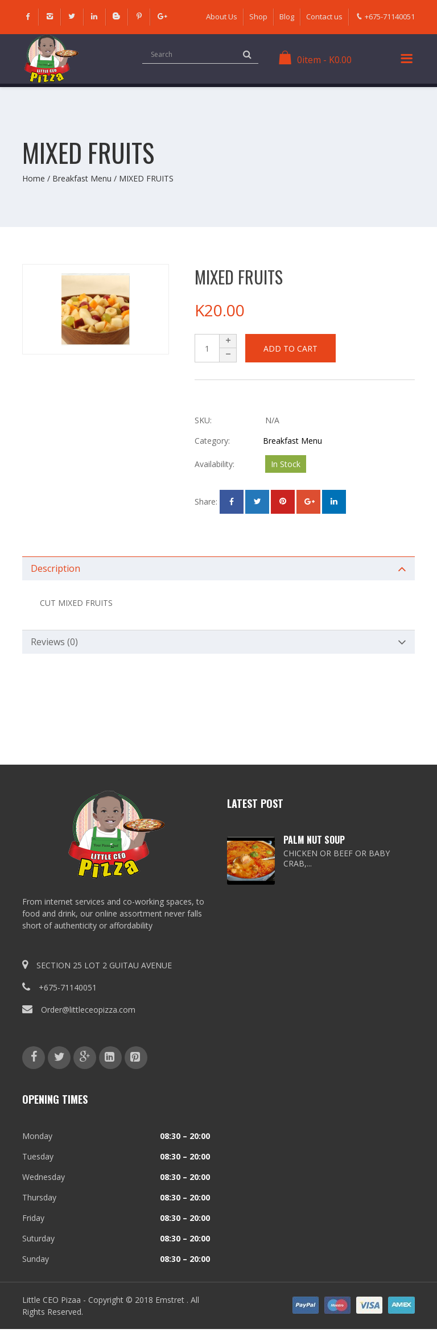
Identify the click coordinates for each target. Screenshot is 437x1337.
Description (55, 568)
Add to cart (290, 348)
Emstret (169, 1299)
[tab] (218, 568)
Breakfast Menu (82, 178)
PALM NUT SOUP (314, 840)
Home (33, 178)
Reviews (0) (54, 642)
